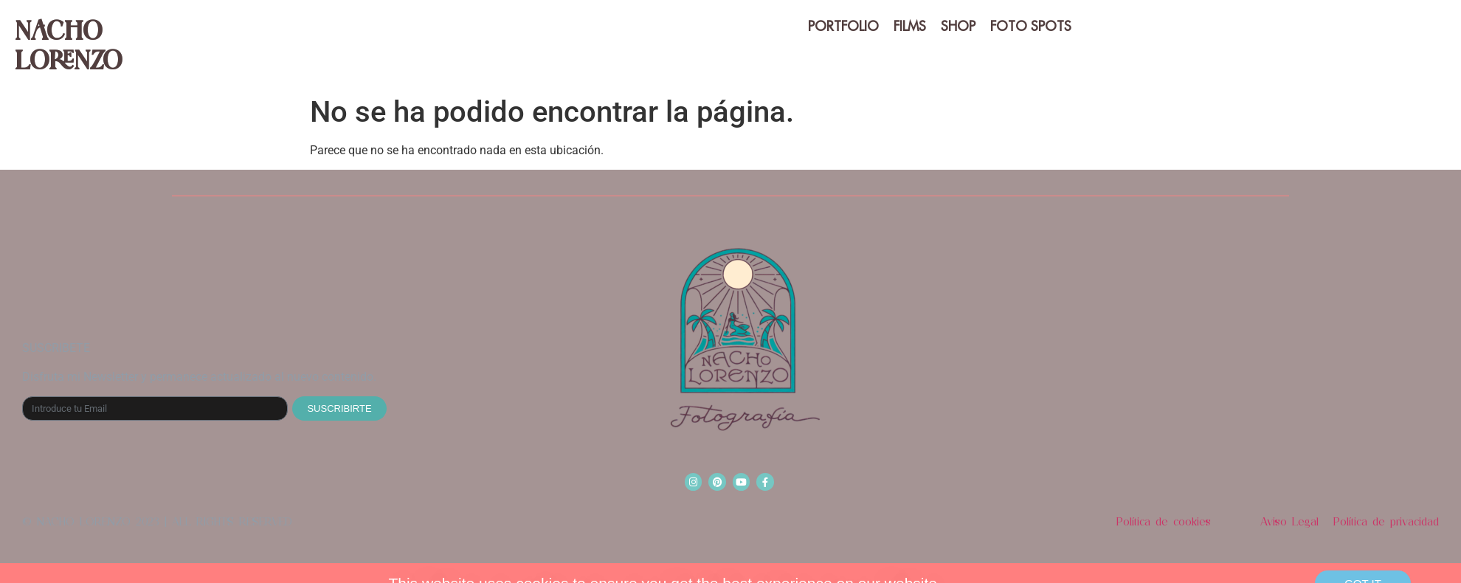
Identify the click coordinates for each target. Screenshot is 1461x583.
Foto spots (1030, 26)
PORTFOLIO (843, 26)
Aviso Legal (1289, 521)
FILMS (910, 26)
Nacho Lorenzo (68, 44)
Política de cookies (1163, 521)
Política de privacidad (1386, 521)
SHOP (958, 26)
